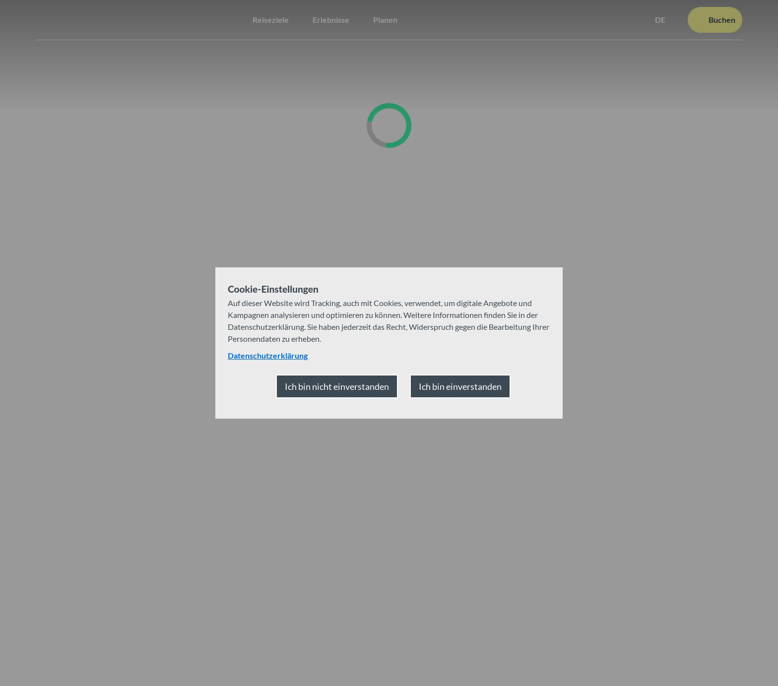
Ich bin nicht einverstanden (337, 386)
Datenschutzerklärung (268, 355)
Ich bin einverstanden (460, 386)
